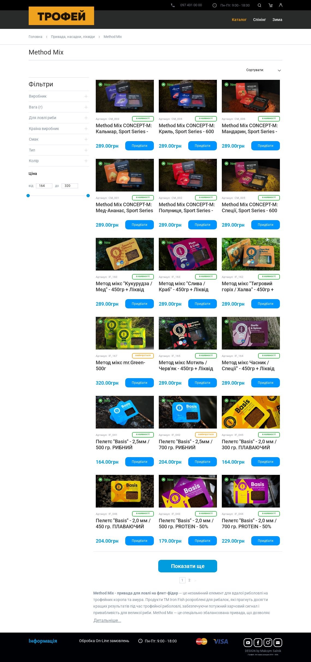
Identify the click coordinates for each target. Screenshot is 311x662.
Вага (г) (36, 107)
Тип (32, 150)
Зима (277, 19)
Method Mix (113, 37)
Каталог (239, 19)
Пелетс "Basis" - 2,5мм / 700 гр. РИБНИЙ (186, 444)
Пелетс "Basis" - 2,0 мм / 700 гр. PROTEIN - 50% (249, 523)
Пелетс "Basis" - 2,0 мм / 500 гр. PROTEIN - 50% (186, 523)
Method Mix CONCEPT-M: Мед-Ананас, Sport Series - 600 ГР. (124, 210)
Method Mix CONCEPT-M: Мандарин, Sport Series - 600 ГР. (250, 131)
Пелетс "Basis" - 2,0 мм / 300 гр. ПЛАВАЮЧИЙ (249, 444)
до (57, 186)
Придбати (139, 146)
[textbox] (263, 70)
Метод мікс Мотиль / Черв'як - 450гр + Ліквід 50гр (186, 368)
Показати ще (188, 566)
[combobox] (263, 70)
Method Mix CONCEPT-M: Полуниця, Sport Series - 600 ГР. (187, 210)
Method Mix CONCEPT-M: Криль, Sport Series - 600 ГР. (187, 131)
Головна (35, 37)
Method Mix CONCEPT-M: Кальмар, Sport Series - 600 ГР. (124, 131)
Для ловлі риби (42, 118)
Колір (34, 161)
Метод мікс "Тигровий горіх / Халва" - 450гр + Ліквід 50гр (248, 289)
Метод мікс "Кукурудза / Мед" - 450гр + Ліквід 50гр (124, 289)
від (31, 186)
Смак (33, 139)
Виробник (38, 96)
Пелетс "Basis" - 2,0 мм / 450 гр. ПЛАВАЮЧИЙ (123, 523)
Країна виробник (44, 128)
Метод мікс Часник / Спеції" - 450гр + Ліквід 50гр (248, 368)
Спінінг (259, 19)
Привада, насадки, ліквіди (73, 37)
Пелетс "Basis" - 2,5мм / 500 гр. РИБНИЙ (122, 444)
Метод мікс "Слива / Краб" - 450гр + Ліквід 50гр (183, 289)
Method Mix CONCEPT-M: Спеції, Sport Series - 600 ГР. (250, 210)
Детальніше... (107, 620)
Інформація (43, 641)
